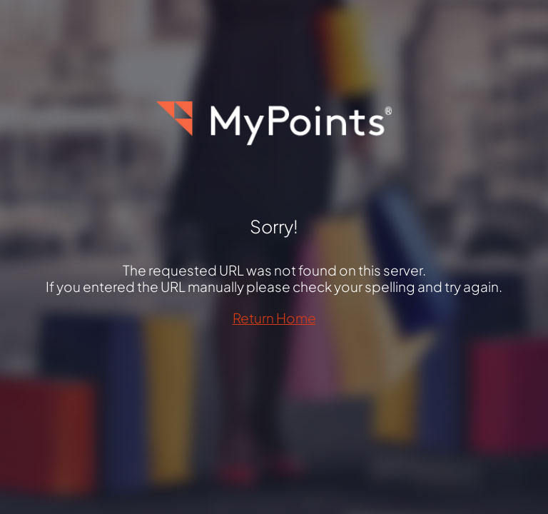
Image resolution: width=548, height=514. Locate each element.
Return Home (274, 317)
